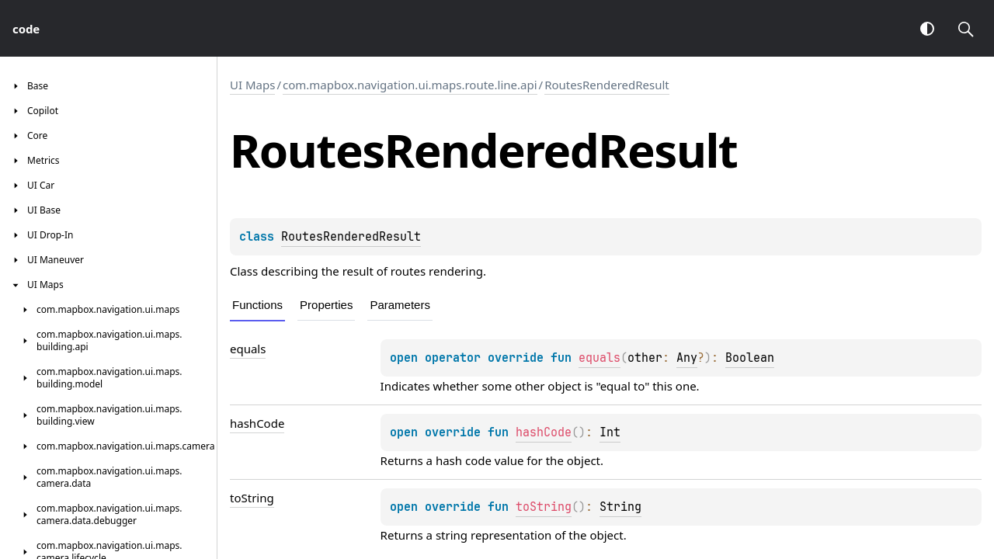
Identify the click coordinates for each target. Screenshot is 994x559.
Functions (257, 304)
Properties (326, 304)
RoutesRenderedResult (606, 84)
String (620, 507)
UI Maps (252, 84)
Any (686, 358)
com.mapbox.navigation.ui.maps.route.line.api (410, 84)
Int (610, 432)
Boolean (749, 358)
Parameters (400, 304)
